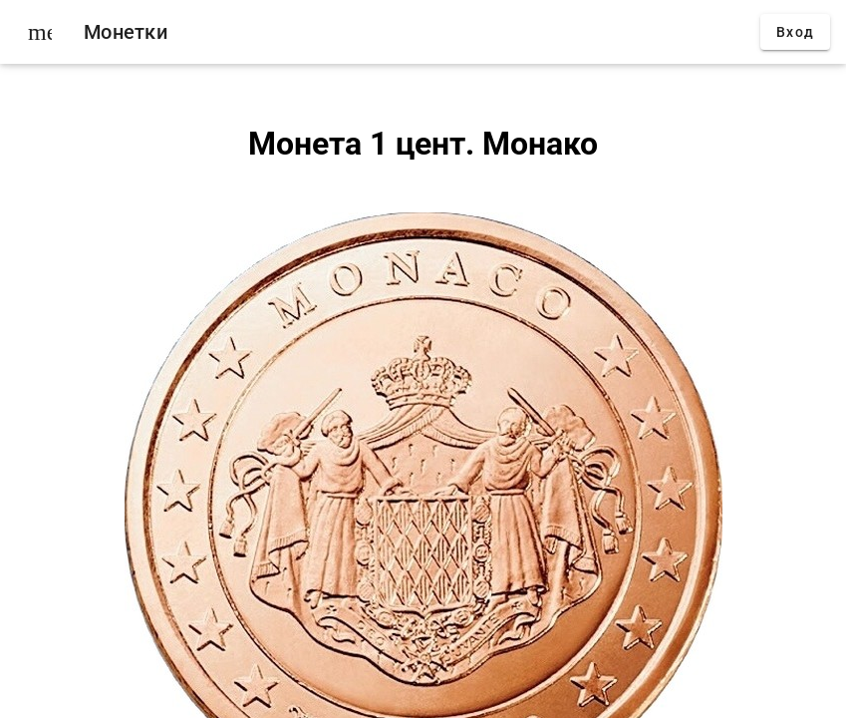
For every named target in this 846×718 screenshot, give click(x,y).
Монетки (125, 32)
